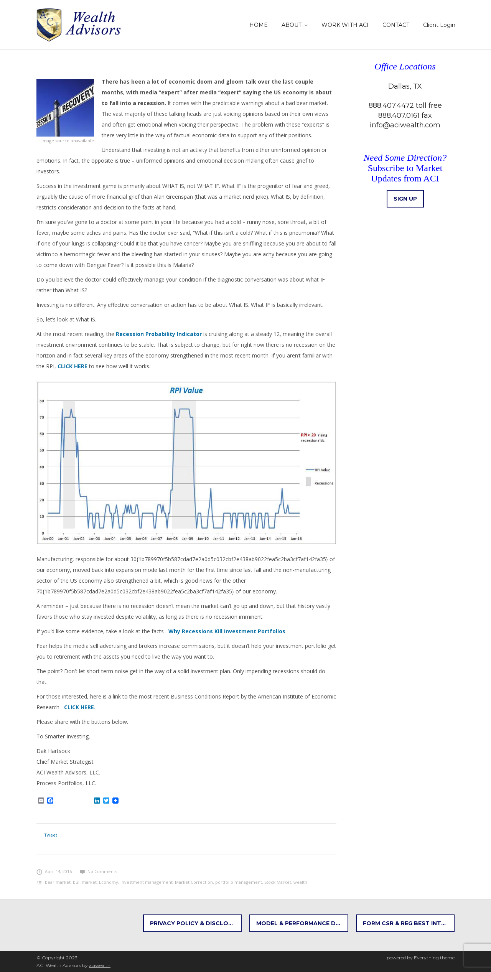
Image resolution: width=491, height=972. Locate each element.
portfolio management (238, 882)
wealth (300, 882)
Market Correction (194, 882)
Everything (426, 957)
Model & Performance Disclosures (302, 923)
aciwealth (99, 965)
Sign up (405, 198)
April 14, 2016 (54, 871)
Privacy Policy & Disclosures (196, 923)
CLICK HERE (72, 366)
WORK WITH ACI (345, 24)
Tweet (50, 835)
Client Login (439, 24)
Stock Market (277, 882)
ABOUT (292, 24)
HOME (258, 24)
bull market (85, 882)
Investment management (146, 882)
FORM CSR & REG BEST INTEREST (409, 923)
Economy (108, 882)
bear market (58, 882)
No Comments (98, 871)
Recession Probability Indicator (159, 334)
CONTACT (395, 24)
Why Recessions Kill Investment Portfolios (226, 631)
